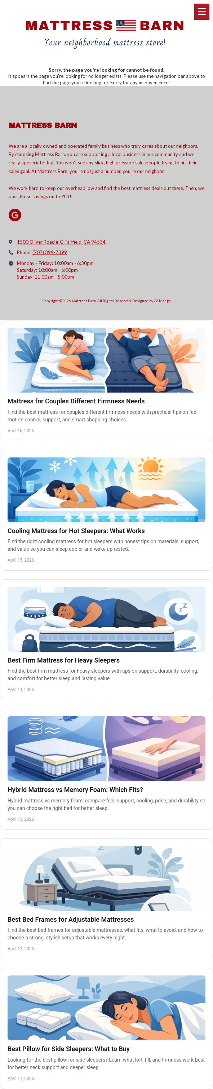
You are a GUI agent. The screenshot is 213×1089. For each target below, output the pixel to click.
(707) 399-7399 (49, 252)
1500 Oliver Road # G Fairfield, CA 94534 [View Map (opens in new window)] (61, 242)
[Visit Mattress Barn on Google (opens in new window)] (15, 215)
